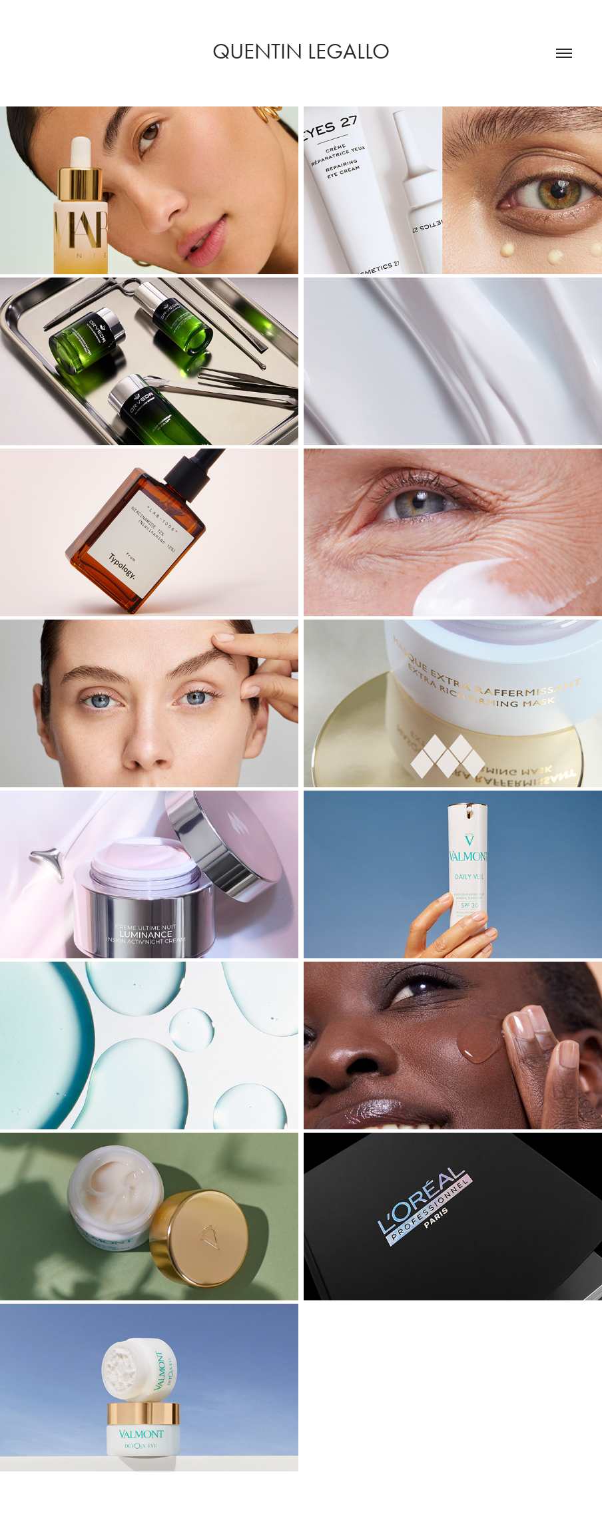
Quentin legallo (301, 51)
